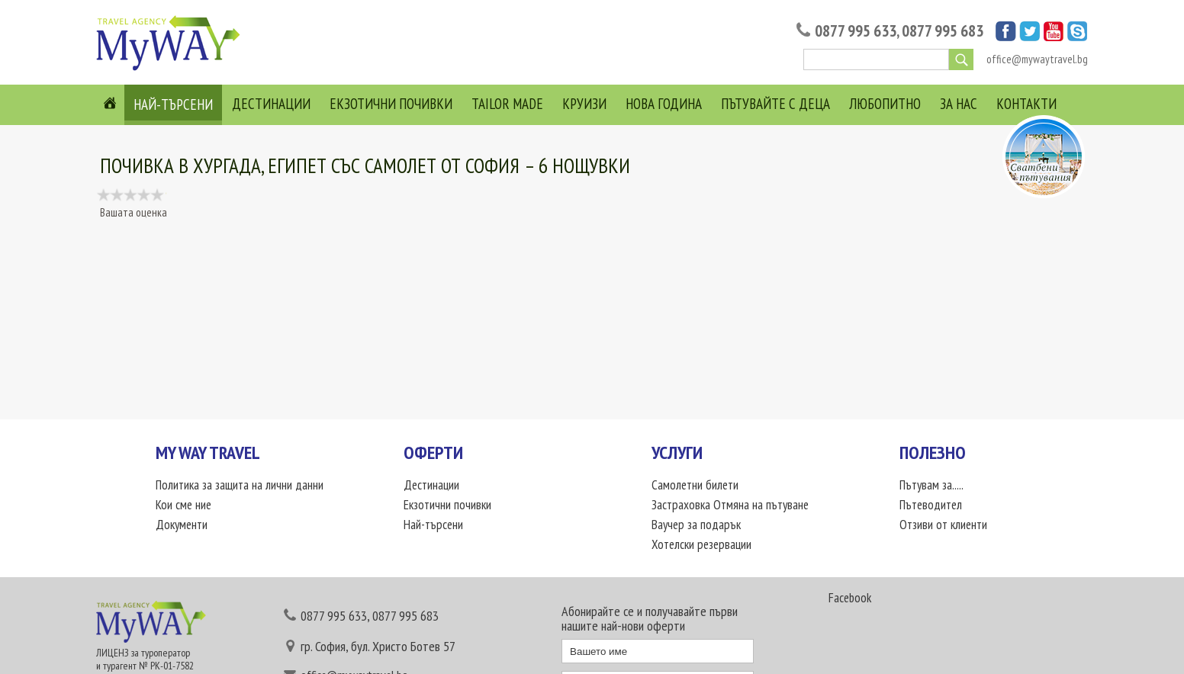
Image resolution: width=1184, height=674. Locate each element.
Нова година (664, 104)
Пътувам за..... (931, 485)
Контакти (1026, 104)
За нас (958, 104)
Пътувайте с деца (775, 104)
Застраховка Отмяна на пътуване (730, 504)
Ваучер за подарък (696, 524)
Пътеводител (930, 504)
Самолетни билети (695, 485)
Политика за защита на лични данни (239, 485)
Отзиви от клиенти (943, 524)
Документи (182, 524)
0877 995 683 (942, 31)
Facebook (849, 597)
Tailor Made (507, 104)
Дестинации (271, 104)
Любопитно (885, 104)
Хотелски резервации (701, 544)
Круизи (584, 104)
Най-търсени (173, 104)
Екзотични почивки (391, 104)
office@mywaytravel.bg (1037, 59)
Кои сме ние (183, 504)
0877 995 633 (855, 31)
